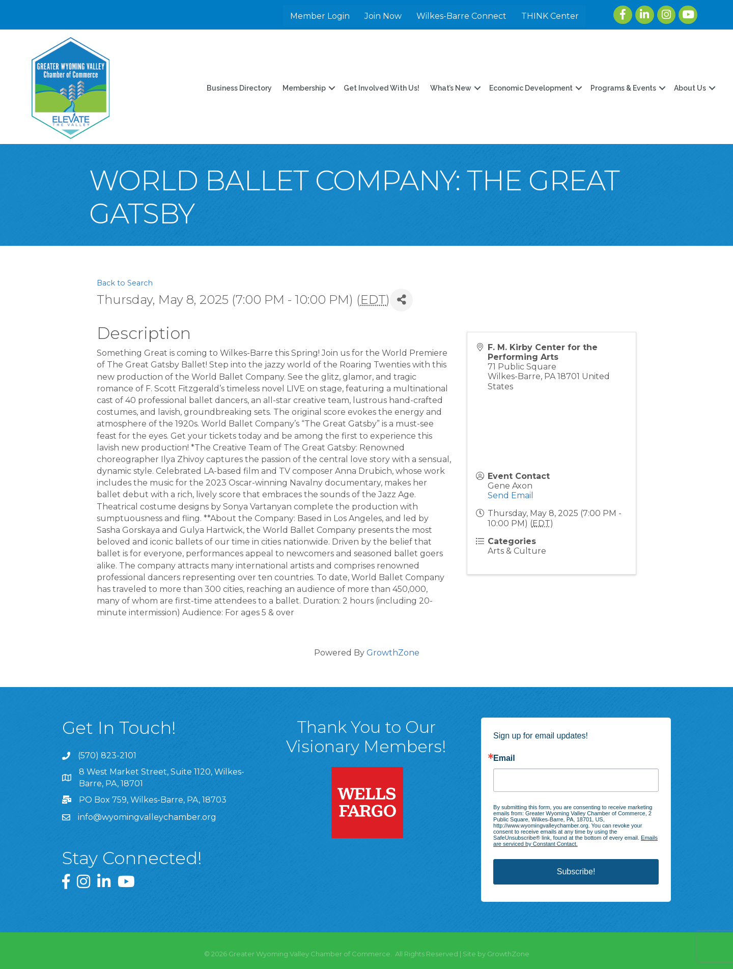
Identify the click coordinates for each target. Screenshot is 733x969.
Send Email (510, 495)
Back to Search (125, 283)
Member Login (320, 16)
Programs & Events (623, 88)
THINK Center (550, 16)
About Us (689, 88)
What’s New (450, 88)
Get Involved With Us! (381, 88)
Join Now (383, 16)
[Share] (401, 300)
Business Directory (238, 88)
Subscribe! (576, 871)
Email (504, 758)
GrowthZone (392, 653)
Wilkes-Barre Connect (462, 16)
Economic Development (530, 88)
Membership (303, 88)
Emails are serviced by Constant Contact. (575, 841)
